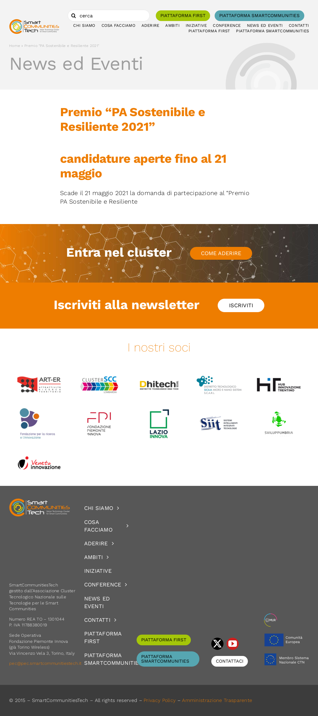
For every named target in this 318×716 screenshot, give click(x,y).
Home (14, 46)
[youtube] (233, 644)
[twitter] (217, 644)
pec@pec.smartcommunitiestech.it (46, 663)
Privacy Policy (160, 700)
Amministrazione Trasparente (217, 700)
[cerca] (109, 15)
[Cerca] (73, 15)
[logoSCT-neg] (39, 501)
